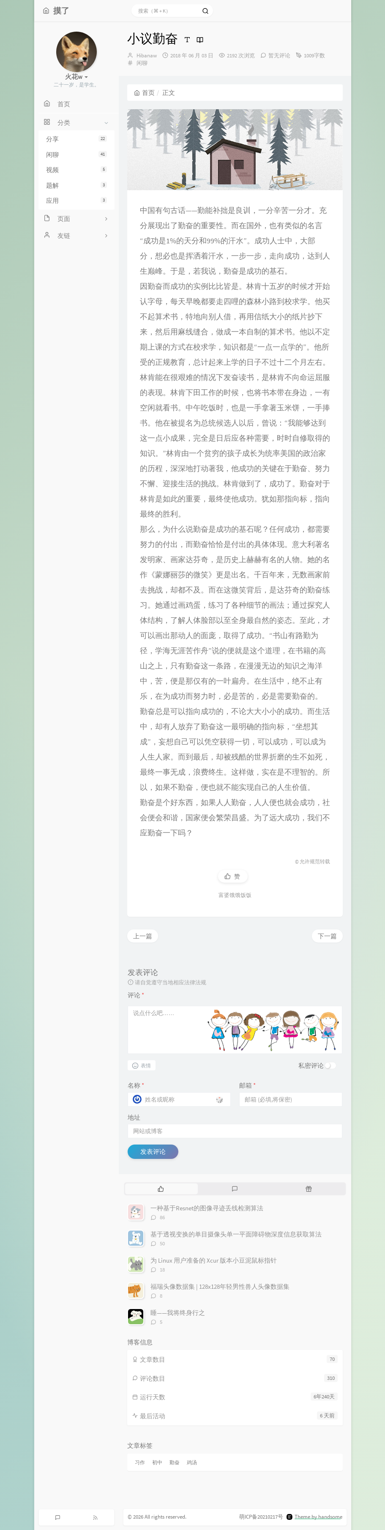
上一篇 (142, 936)
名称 (136, 1085)
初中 (157, 1462)
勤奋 (174, 1462)
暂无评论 (279, 55)
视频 (76, 170)
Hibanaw (147, 55)
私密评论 (311, 1065)
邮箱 (247, 1085)
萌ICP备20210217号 (261, 1516)
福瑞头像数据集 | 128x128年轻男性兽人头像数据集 (219, 1286)
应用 (76, 201)
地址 (134, 1117)
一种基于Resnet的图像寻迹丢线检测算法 (206, 1208)
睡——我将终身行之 (177, 1313)
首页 (144, 93)
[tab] (161, 1189)
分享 (76, 139)
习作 (140, 1462)
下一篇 (327, 936)
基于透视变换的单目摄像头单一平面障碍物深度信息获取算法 (236, 1234)
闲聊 (76, 155)
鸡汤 (192, 1462)
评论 (136, 995)
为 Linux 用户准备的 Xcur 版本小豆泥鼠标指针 (213, 1260)
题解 (76, 185)
